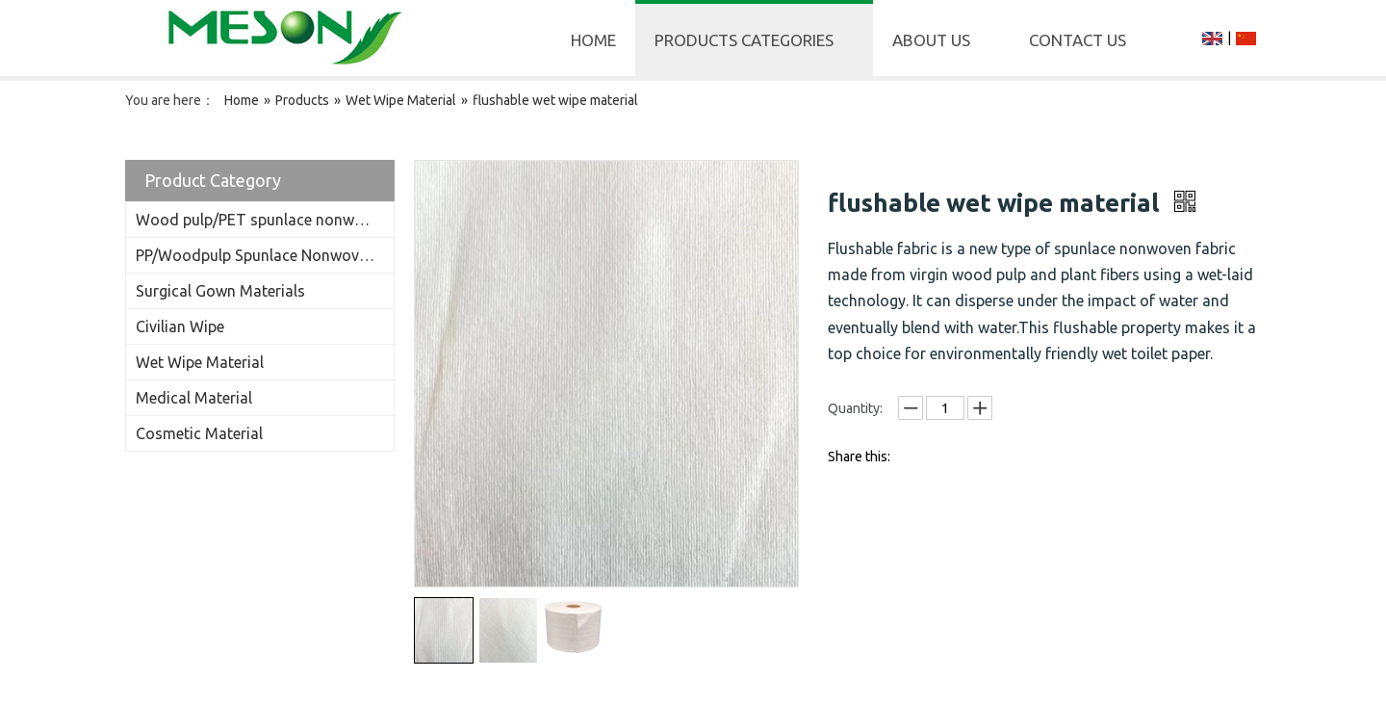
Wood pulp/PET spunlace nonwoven (262, 219)
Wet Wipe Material (200, 362)
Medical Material (194, 397)
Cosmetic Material (199, 433)
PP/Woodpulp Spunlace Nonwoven (255, 255)
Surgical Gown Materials (220, 291)
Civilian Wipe (180, 326)
